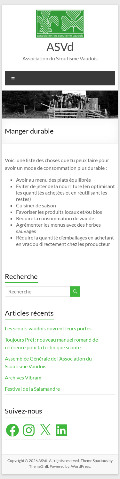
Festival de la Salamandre (33, 389)
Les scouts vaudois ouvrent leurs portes (48, 328)
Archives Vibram (23, 377)
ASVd (60, 46)
